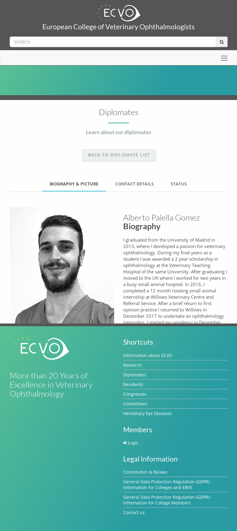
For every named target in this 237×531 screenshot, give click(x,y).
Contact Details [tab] (134, 184)
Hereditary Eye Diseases (147, 413)
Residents (133, 384)
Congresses (134, 394)
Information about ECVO (147, 355)
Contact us (134, 512)
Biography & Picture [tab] (74, 184)
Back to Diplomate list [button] (119, 155)
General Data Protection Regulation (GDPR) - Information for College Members (167, 500)
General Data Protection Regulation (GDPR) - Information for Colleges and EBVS (167, 484)
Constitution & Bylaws (145, 472)
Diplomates (134, 375)
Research (132, 365)
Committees (135, 404)
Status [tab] (179, 184)
